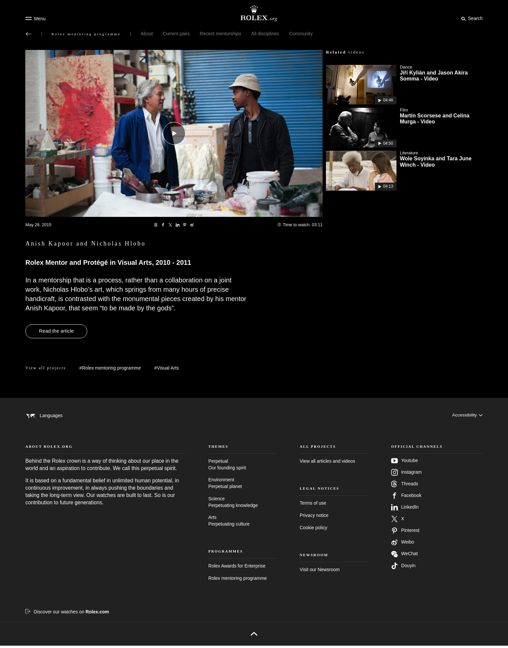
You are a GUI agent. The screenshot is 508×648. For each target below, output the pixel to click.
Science (242, 504)
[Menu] (35, 18)
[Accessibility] (467, 415)
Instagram (406, 474)
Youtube (404, 462)
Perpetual (242, 466)
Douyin (403, 568)
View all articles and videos (327, 463)
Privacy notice (314, 517)
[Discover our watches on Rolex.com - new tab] (67, 613)
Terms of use (313, 505)
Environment (242, 485)
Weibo (402, 544)
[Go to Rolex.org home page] (254, 13)
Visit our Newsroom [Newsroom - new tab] (320, 571)
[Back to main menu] (28, 34)
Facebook (406, 497)
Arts (242, 523)
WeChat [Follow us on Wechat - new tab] (404, 556)
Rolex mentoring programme (237, 580)
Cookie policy (313, 529)
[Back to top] (253, 636)
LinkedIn (404, 509)
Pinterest (405, 532)
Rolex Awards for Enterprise (237, 567)
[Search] (471, 18)
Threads (404, 486)
